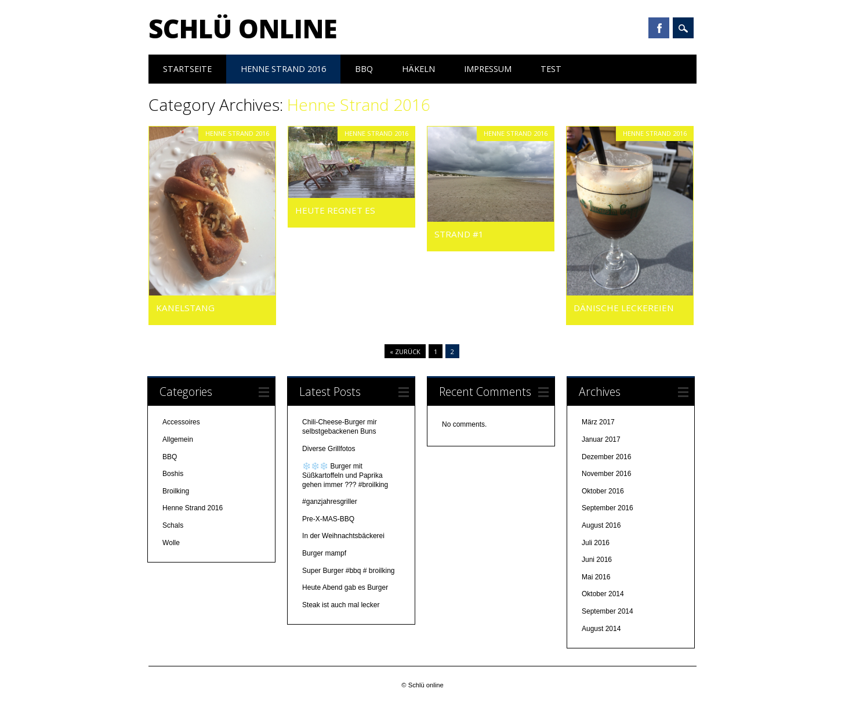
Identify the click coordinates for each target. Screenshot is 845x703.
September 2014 (607, 611)
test (551, 68)
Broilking (175, 491)
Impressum (488, 68)
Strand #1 (459, 234)
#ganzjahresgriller (329, 501)
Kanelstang (186, 307)
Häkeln (418, 68)
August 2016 (601, 525)
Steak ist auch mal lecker (342, 605)
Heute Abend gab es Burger (345, 587)
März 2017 (598, 422)
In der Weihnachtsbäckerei (343, 536)
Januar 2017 (601, 439)
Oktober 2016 (603, 491)
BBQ (364, 68)
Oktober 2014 (603, 594)
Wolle (171, 543)
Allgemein (177, 439)
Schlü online (243, 28)
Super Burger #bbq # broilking (348, 571)
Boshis (172, 474)
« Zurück (405, 351)
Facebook (658, 27)
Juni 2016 (597, 560)
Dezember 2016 (606, 457)
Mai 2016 (596, 577)
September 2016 (607, 508)
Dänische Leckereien (624, 307)
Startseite (187, 68)
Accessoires (181, 422)
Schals (172, 525)
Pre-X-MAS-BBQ (328, 519)
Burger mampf (325, 553)
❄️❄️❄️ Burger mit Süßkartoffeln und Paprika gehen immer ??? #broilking (345, 475)
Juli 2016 (596, 543)
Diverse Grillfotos (328, 449)
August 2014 (601, 629)
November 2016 (606, 474)
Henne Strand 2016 (283, 68)
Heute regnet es (336, 210)
